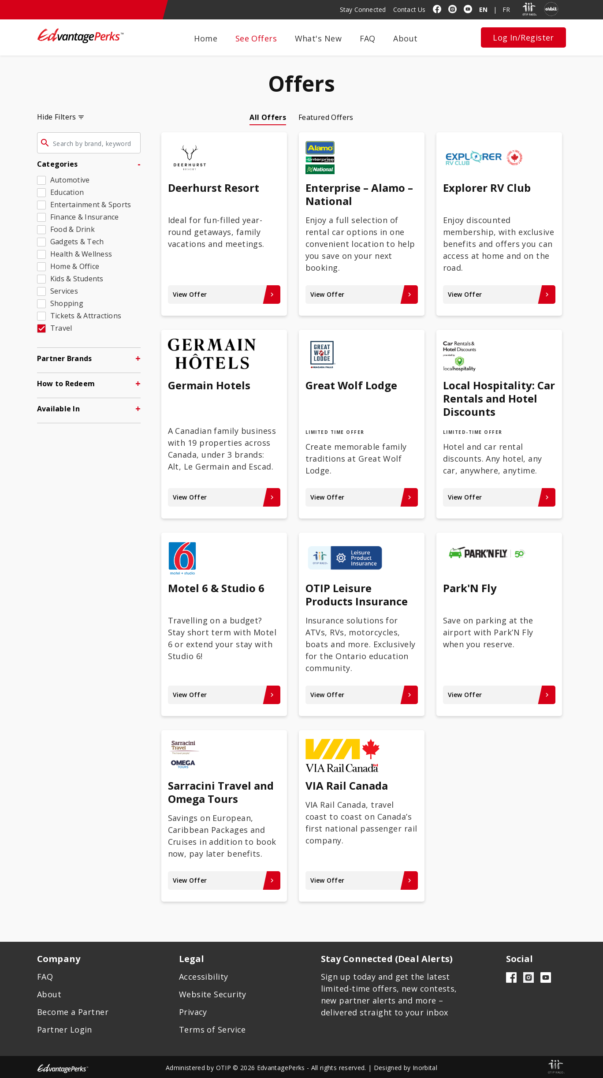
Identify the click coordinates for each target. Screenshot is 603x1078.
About (405, 38)
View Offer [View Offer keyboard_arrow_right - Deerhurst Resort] (224, 294)
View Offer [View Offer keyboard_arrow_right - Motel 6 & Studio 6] (224, 694)
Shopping (66, 303)
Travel (61, 328)
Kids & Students (77, 278)
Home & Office (74, 266)
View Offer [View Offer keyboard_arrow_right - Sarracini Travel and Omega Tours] (224, 880)
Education (67, 192)
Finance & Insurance (84, 217)
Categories (57, 164)
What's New (318, 38)
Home (205, 38)
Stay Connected (363, 9)
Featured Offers (326, 117)
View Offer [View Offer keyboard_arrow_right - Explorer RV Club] (499, 294)
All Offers (267, 117)
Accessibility (203, 976)
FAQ (368, 38)
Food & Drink (72, 229)
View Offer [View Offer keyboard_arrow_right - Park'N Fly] (499, 694)
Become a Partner (72, 1012)
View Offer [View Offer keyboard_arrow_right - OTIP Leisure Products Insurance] (361, 694)
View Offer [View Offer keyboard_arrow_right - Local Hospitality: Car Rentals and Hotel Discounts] (499, 497)
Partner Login (64, 1029)
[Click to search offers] (45, 144)
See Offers (256, 38)
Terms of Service (212, 1029)
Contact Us (409, 9)
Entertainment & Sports (90, 204)
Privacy (193, 1012)
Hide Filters (56, 117)
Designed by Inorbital (405, 1067)
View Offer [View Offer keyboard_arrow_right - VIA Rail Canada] (361, 880)
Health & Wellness (81, 254)
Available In (58, 409)
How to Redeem (66, 383)
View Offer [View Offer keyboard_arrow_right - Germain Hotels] (224, 497)
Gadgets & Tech (77, 241)
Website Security (212, 994)
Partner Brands (64, 358)
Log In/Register (523, 37)
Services (64, 291)
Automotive (69, 180)
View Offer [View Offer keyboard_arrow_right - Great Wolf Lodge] (361, 497)
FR (506, 9)
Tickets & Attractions (85, 316)
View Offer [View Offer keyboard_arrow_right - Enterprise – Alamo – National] (361, 294)
